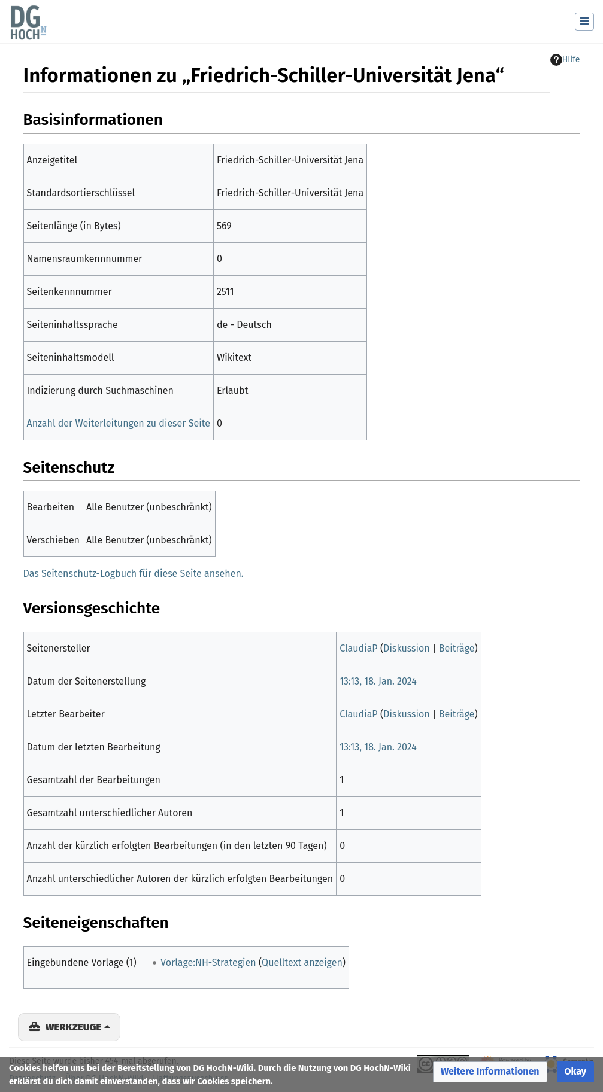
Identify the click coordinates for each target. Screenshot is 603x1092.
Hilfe (565, 60)
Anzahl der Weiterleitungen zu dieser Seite (118, 423)
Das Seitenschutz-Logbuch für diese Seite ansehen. (133, 573)
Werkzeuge (73, 1027)
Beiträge (457, 648)
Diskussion (406, 648)
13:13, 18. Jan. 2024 (378, 681)
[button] (490, 1071)
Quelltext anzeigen (302, 962)
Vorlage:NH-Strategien (208, 962)
